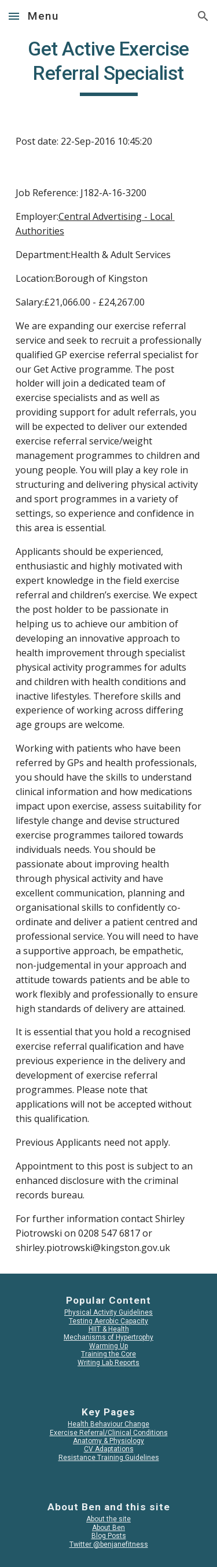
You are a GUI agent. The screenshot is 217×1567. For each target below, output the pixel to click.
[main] (109, 66)
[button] (14, 16)
